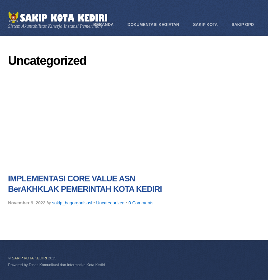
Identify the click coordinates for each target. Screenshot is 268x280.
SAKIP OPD (242, 24)
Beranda (103, 24)
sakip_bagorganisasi (72, 202)
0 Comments (141, 202)
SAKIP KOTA (205, 24)
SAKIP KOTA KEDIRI (29, 258)
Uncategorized (110, 202)
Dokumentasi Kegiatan (153, 24)
